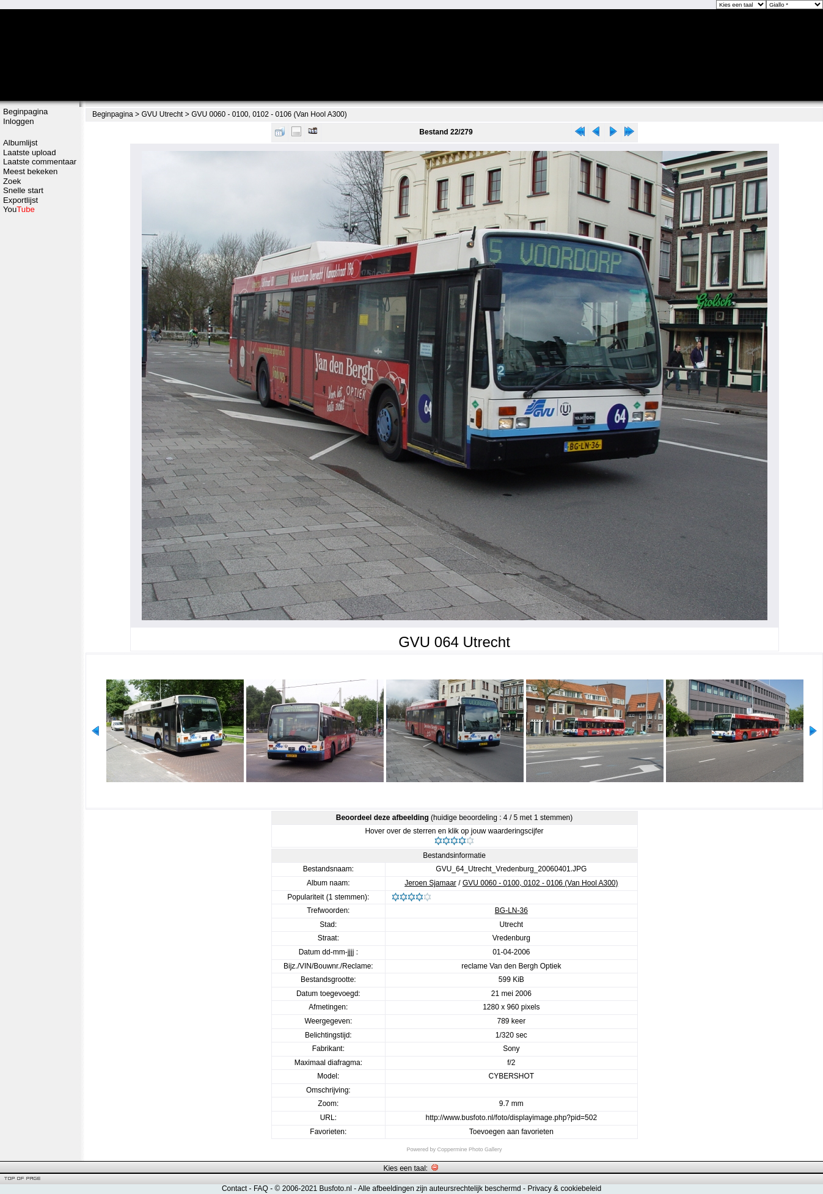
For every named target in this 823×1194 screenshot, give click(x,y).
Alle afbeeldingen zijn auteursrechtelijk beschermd (439, 1188)
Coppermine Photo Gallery (469, 1149)
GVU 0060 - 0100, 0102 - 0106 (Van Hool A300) (269, 114)
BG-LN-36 (511, 910)
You (19, 209)
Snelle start (23, 190)
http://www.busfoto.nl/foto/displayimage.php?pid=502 (512, 1117)
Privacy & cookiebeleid (564, 1188)
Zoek (12, 181)
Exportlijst (20, 200)
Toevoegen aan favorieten (511, 1131)
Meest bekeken (30, 171)
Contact (234, 1188)
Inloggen (18, 121)
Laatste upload (29, 152)
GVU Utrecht (162, 114)
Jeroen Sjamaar (430, 883)
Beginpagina (25, 111)
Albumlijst (20, 142)
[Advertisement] (39, 407)
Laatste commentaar (39, 161)
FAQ (261, 1188)
